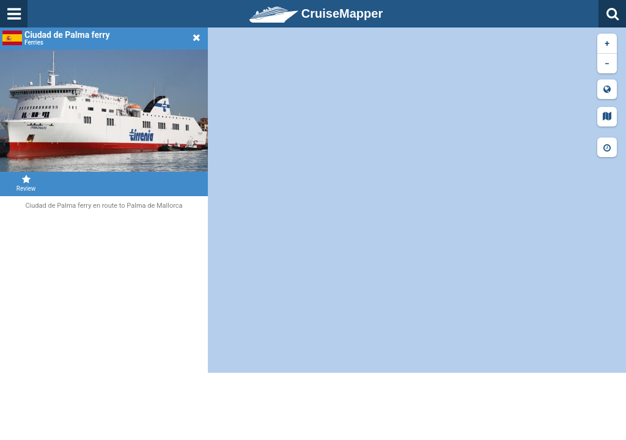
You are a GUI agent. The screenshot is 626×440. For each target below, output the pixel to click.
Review (26, 183)
